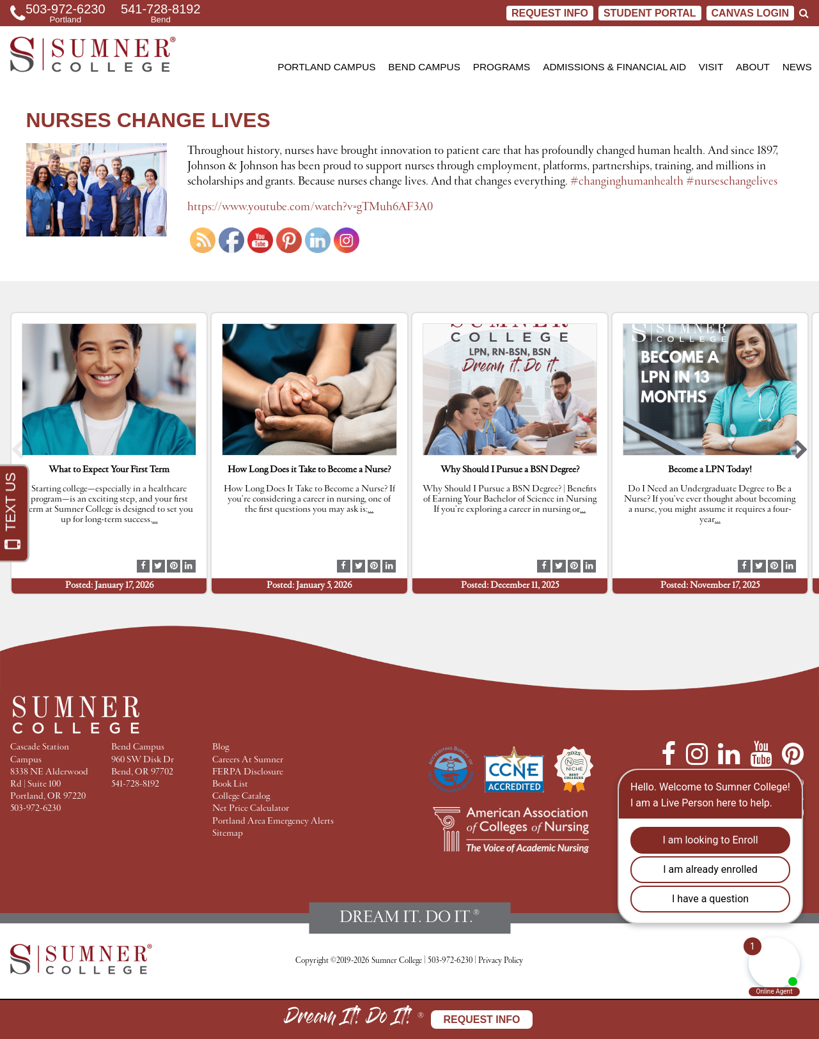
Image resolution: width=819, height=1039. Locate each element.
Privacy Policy (500, 960)
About (753, 66)
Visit (711, 66)
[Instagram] (697, 754)
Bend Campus (424, 66)
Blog (220, 747)
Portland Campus (326, 66)
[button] (17, 453)
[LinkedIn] (729, 754)
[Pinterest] (793, 754)
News (797, 66)
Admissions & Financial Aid (614, 66)
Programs (502, 66)
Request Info (549, 13)
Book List (230, 784)
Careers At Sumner (247, 760)
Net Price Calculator (250, 809)
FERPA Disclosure (247, 772)
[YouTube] (761, 754)
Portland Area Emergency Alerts (273, 821)
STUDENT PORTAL (650, 13)
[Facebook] (668, 754)
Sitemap (227, 833)
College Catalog (241, 796)
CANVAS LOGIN (750, 13)
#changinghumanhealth (626, 181)
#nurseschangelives (731, 181)
